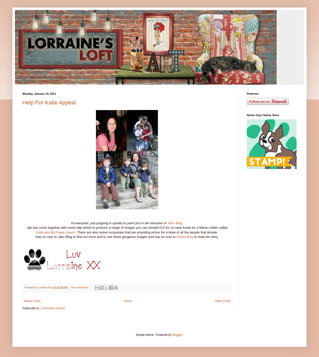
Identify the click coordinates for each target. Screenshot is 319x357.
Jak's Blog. (175, 223)
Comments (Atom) (53, 308)
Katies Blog (184, 237)
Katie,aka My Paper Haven (55, 232)
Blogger (177, 335)
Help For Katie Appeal (49, 102)
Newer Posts (32, 301)
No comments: (80, 287)
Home (128, 301)
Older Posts (223, 301)
